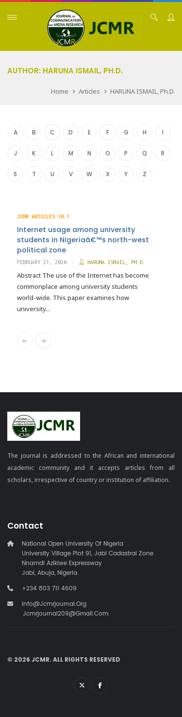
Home (59, 91)
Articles (89, 91)
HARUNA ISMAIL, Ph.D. (142, 91)
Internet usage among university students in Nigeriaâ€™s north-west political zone (83, 239)
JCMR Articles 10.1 (43, 216)
